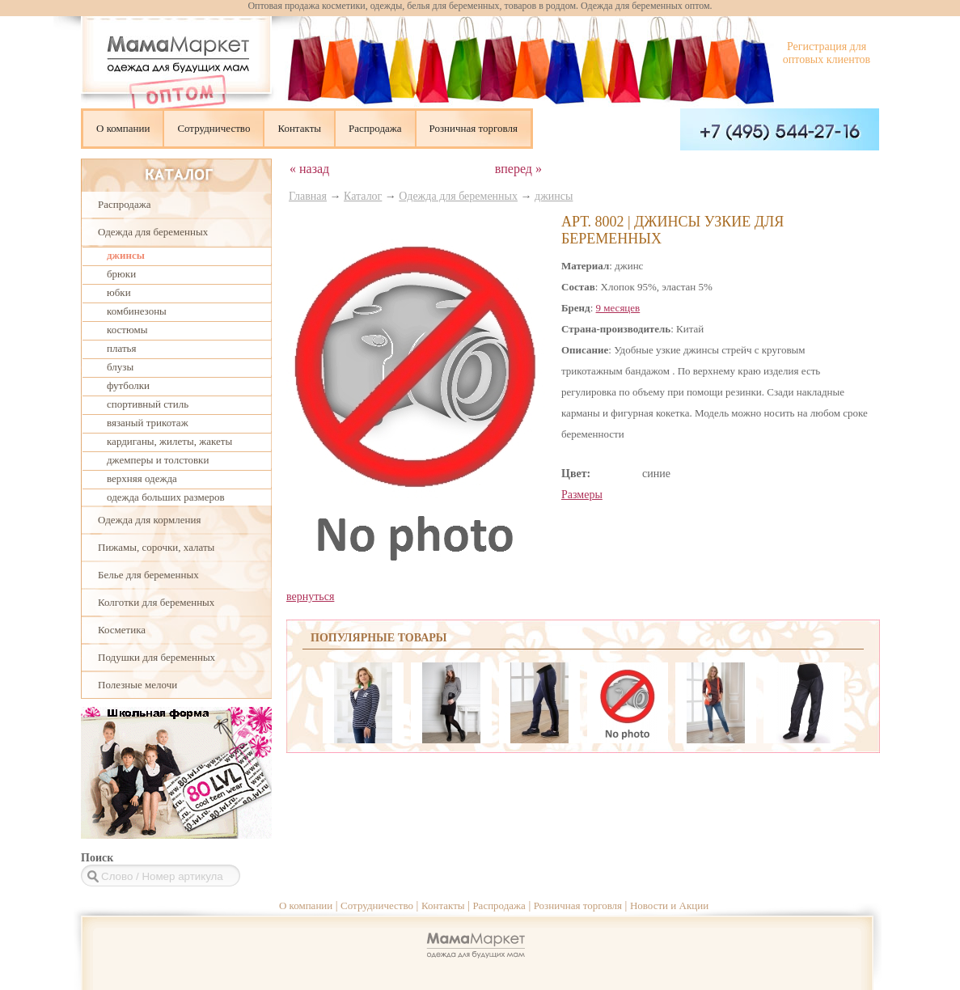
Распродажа (375, 128)
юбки (119, 292)
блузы (120, 367)
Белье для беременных (148, 575)
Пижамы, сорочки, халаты (156, 547)
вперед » (518, 169)
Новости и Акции (669, 905)
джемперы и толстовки (158, 460)
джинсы (126, 255)
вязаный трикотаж (147, 423)
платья (121, 348)
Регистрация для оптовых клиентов (826, 53)
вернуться (310, 596)
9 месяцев (618, 308)
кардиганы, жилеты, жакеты (169, 441)
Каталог (363, 196)
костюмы (127, 330)
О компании (123, 128)
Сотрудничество (213, 128)
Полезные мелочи (137, 685)
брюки (121, 274)
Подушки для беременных (156, 657)
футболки (128, 385)
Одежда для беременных (153, 232)
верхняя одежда (142, 478)
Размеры (582, 495)
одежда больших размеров (166, 497)
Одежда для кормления (149, 520)
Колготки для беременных (156, 602)
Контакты (299, 128)
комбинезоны (137, 311)
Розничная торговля (473, 128)
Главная (308, 196)
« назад (309, 169)
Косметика (122, 630)
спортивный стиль (147, 404)
